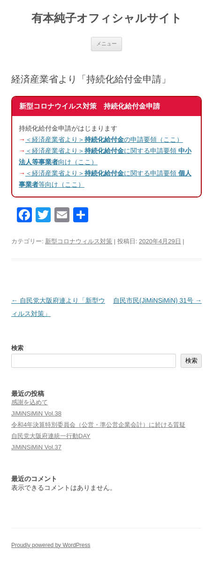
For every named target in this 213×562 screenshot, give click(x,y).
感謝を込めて (29, 402)
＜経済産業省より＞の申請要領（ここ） (104, 139)
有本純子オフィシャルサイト (106, 18)
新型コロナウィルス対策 (78, 241)
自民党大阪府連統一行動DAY (51, 435)
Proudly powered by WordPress (51, 545)
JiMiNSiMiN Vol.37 (36, 447)
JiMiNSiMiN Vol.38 (36, 413)
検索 (17, 347)
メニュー (106, 43)
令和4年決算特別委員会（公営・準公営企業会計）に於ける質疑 (98, 424)
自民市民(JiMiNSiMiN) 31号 (157, 300)
